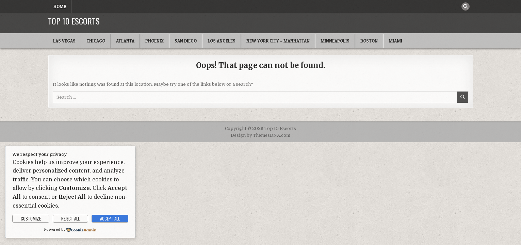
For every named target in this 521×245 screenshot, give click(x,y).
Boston (369, 41)
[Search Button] (465, 6)
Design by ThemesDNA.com (260, 135)
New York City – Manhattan (278, 41)
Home (59, 6)
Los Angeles (221, 41)
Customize (31, 218)
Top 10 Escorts (74, 21)
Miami (395, 41)
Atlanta (125, 41)
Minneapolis (335, 41)
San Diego (186, 41)
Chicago (95, 41)
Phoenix (154, 41)
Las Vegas (64, 41)
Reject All (70, 218)
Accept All (110, 218)
